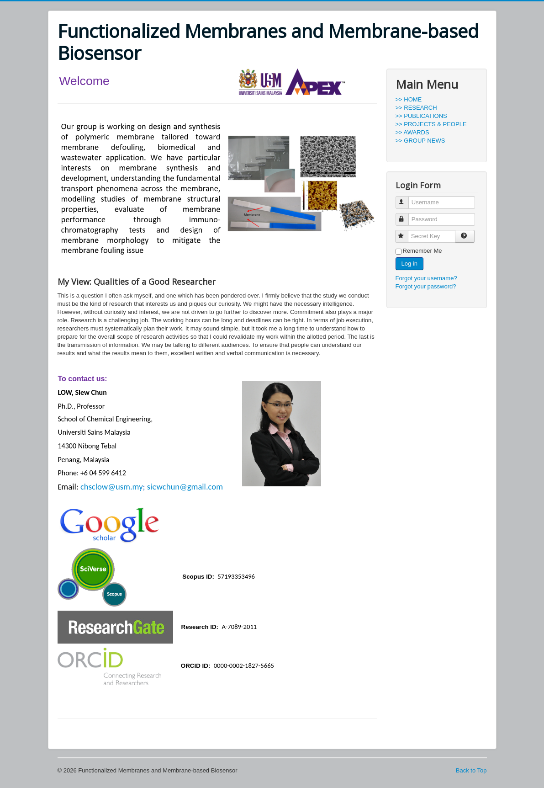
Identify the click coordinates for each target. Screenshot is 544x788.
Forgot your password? (426, 286)
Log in (409, 263)
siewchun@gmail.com (185, 486)
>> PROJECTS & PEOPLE (431, 124)
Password (406, 215)
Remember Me (422, 250)
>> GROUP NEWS (420, 140)
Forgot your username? (426, 278)
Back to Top (471, 770)
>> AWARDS (412, 132)
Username (406, 198)
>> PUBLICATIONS (421, 115)
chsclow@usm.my (111, 486)
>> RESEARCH (416, 107)
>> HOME (409, 99)
